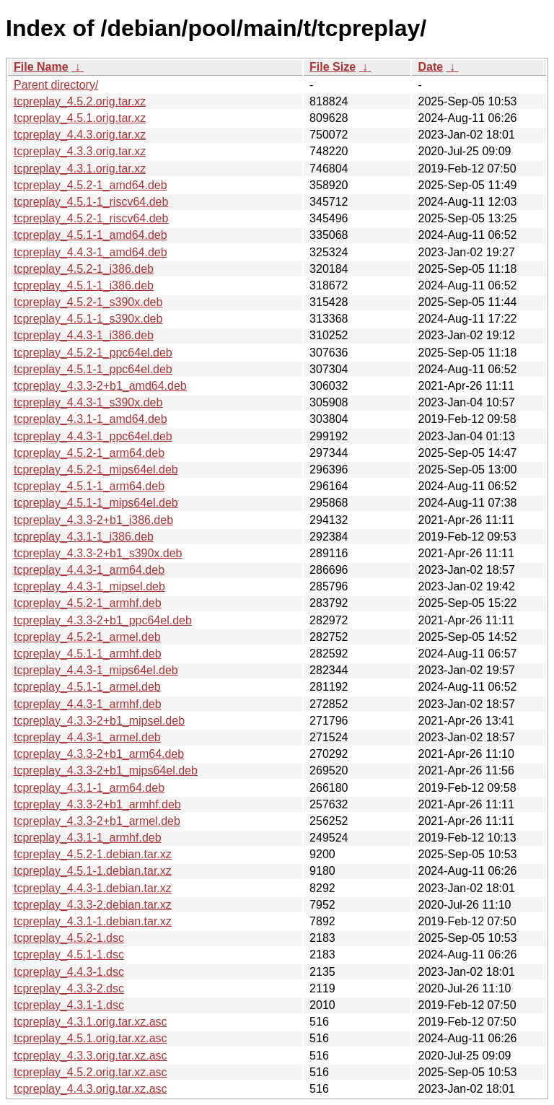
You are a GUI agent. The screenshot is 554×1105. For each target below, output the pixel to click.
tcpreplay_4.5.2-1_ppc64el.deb (93, 352)
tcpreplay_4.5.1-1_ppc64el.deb (93, 369)
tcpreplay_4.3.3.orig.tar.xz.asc (90, 1055)
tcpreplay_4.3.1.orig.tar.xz (80, 168)
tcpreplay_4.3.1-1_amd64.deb (90, 419)
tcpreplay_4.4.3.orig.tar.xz (80, 134)
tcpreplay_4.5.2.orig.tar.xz (80, 101)
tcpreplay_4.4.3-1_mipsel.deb (89, 586)
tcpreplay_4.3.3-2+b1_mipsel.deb (99, 721)
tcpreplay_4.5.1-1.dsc (69, 954)
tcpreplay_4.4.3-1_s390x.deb (88, 402)
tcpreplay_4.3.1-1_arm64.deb (89, 788)
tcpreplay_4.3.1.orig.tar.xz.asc (90, 1022)
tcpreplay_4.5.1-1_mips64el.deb (96, 503)
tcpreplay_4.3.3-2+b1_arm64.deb (99, 754)
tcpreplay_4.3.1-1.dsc (69, 1005)
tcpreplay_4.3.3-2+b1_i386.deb (93, 520)
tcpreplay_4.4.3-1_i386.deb (84, 335)
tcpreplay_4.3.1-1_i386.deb (84, 536)
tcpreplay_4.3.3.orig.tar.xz (80, 151)
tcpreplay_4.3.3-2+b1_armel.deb (97, 821)
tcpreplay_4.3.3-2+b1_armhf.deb (97, 804)
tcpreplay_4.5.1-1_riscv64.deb (91, 202)
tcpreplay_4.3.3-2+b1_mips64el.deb (106, 770)
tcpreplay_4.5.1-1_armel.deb (87, 687)
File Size (332, 67)
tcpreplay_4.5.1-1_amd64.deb (90, 235)
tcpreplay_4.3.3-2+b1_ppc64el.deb (103, 620)
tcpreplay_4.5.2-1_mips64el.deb (96, 469)
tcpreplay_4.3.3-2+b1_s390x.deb (98, 553)
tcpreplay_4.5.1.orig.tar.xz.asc (90, 1038)
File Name (41, 67)
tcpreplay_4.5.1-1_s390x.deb (88, 319)
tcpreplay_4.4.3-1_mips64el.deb (96, 670)
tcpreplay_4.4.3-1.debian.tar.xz (93, 888)
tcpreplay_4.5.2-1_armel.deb (87, 637)
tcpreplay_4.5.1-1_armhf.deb (88, 653)
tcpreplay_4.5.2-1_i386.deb (84, 269)
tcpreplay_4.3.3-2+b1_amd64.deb (100, 386)
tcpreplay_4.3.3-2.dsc (69, 988)
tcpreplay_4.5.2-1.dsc (69, 938)
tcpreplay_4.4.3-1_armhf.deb (88, 704)
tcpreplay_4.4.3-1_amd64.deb (90, 252)
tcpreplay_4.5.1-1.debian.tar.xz (93, 871)
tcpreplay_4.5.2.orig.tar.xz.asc (90, 1072)
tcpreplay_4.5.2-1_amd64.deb (90, 185)
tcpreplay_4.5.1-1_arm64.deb (89, 486)
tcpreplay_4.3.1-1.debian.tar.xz (93, 921)
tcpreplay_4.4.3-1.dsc (69, 972)
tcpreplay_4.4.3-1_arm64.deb (89, 570)
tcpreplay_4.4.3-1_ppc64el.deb (93, 436)
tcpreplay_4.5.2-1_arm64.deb (89, 453)
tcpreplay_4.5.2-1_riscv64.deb (91, 218)
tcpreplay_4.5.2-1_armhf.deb (88, 603)
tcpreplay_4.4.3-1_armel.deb (87, 737)
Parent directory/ (56, 85)
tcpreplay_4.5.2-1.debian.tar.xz (93, 854)
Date (430, 67)
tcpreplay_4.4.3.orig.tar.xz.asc (90, 1089)
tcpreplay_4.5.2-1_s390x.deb (88, 302)
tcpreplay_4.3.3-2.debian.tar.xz (93, 905)
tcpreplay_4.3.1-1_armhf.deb (88, 837)
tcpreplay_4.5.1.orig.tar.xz (80, 118)
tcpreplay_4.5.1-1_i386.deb (84, 285)
